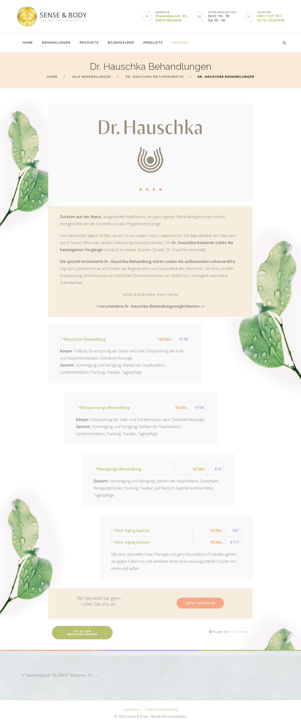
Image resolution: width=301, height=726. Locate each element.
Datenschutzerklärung (161, 709)
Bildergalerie (121, 42)
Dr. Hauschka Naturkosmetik (155, 76)
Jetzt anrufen (200, 603)
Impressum (131, 709)
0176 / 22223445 (271, 20)
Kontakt (180, 42)
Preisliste (153, 42)
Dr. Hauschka (238, 631)
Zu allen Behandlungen (82, 632)
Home (28, 42)
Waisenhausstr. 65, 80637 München (171, 17)
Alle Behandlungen (91, 76)
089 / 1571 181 (269, 15)
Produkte (89, 42)
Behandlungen (56, 42)
